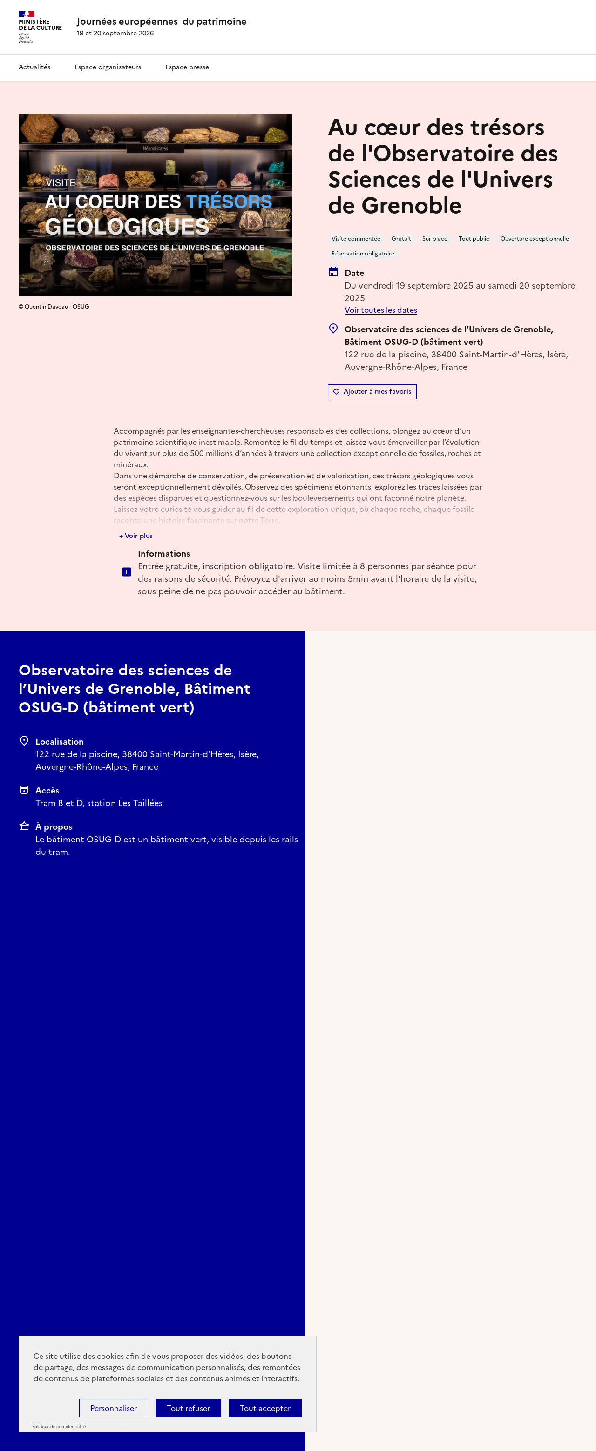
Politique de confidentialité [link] (59, 1427)
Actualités (34, 67)
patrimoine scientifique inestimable (177, 442)
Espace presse (187, 67)
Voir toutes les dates (381, 310)
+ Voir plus (135, 536)
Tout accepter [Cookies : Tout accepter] (265, 1408)
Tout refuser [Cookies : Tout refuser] (188, 1408)
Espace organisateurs (107, 67)
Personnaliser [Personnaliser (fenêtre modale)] (113, 1408)
